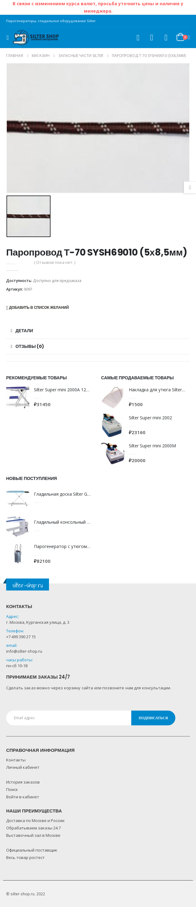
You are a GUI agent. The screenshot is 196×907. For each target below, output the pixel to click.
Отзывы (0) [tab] (29, 346)
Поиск (12, 789)
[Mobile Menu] (9, 37)
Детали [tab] (24, 331)
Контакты (16, 760)
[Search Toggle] (137, 38)
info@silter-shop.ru (24, 651)
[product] (17, 397)
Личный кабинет (22, 767)
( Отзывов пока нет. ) (54, 262)
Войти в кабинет (22, 797)
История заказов (23, 782)
